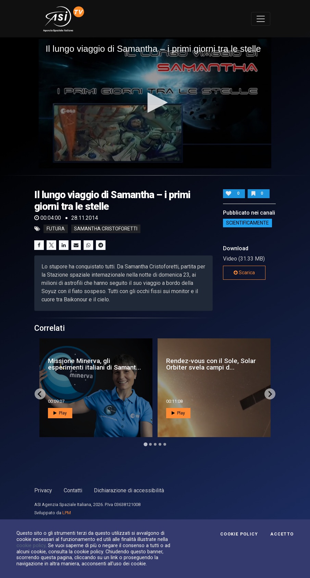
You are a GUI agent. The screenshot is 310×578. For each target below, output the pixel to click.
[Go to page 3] (155, 444)
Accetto (282, 534)
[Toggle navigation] (260, 19)
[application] (155, 102)
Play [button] (60, 413)
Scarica (244, 272)
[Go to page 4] (160, 444)
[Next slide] (269, 393)
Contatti (73, 490)
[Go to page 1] (145, 444)
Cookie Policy (239, 534)
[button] (155, 102)
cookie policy (31, 545)
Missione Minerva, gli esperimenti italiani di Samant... (94, 364)
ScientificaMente (247, 223)
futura (56, 229)
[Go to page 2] (150, 444)
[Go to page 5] (164, 444)
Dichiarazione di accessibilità (129, 490)
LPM (66, 512)
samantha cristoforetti (105, 229)
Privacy (43, 490)
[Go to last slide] (40, 393)
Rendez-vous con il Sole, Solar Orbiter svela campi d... (211, 364)
